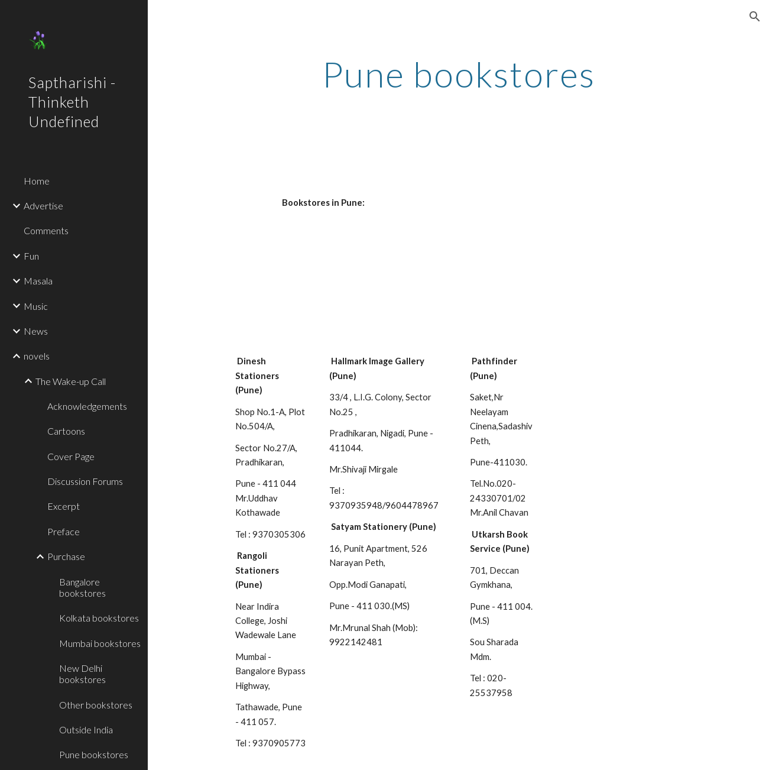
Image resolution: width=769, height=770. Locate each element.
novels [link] (37, 355)
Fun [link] (31, 255)
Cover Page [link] (71, 456)
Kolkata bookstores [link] (99, 617)
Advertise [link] (43, 205)
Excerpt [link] (63, 506)
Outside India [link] (86, 729)
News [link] (36, 331)
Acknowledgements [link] (87, 406)
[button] (755, 16)
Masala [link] (38, 280)
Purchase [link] (66, 556)
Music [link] (36, 306)
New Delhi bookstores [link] (82, 673)
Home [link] (37, 180)
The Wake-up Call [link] (70, 381)
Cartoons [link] (66, 430)
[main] (458, 74)
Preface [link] (63, 531)
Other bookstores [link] (95, 704)
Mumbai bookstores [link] (100, 643)
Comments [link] (46, 230)
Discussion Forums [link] (85, 481)
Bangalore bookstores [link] (82, 587)
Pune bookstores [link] (93, 754)
